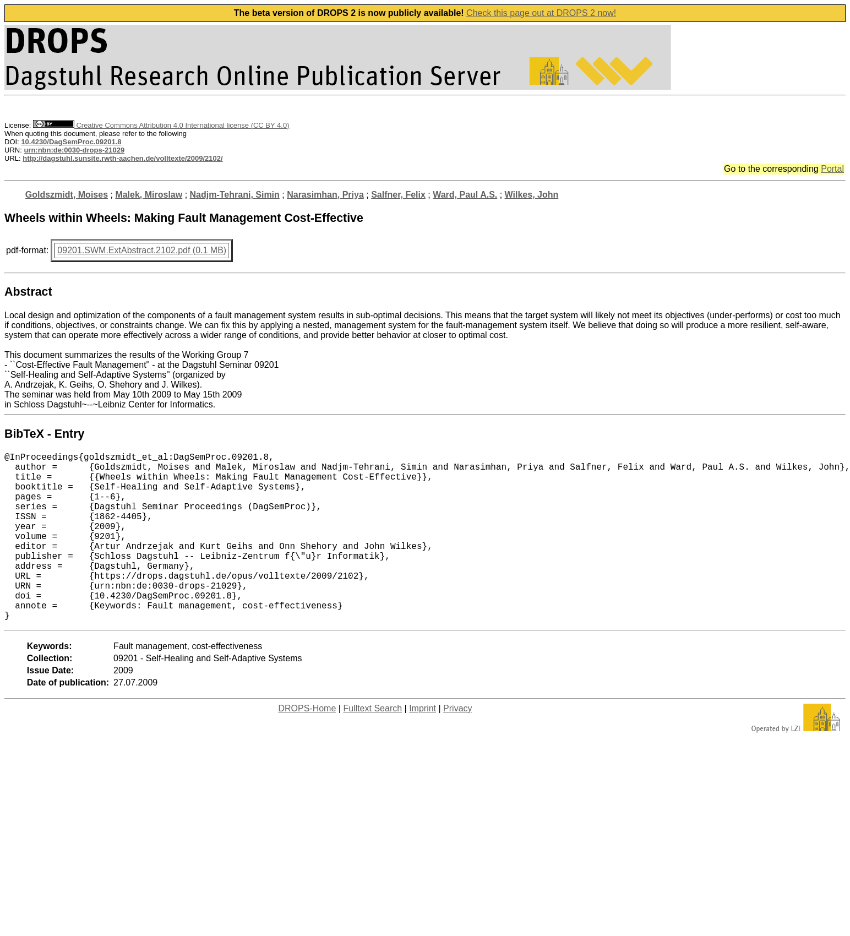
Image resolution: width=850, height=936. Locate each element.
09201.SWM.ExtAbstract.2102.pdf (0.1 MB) (141, 250)
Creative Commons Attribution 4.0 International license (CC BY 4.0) (161, 125)
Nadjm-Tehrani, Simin (235, 194)
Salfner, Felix (398, 194)
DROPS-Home (307, 745)
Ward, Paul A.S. (465, 194)
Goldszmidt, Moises (66, 194)
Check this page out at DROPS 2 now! (541, 13)
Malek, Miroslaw (148, 194)
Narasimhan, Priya (325, 194)
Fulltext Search (372, 745)
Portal (832, 168)
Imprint (422, 745)
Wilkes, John (532, 194)
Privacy (457, 745)
